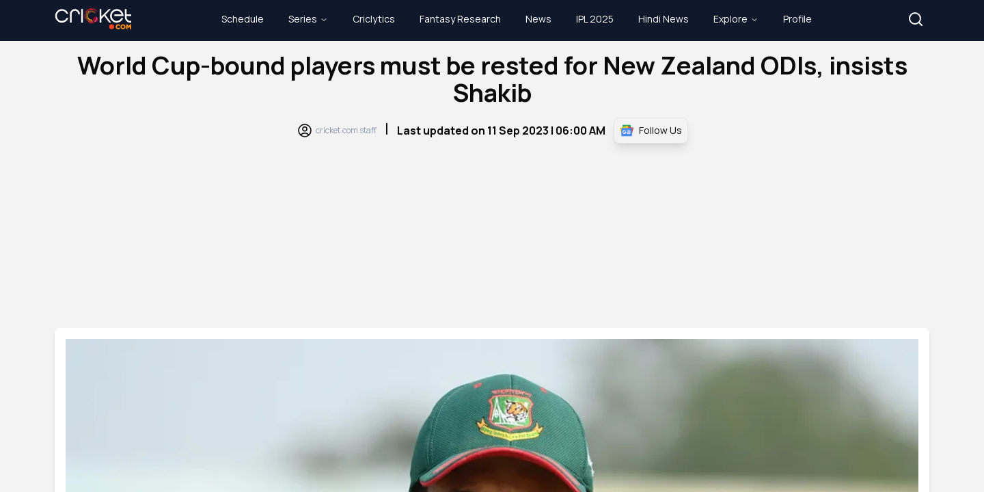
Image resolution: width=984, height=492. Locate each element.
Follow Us (651, 130)
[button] (915, 19)
